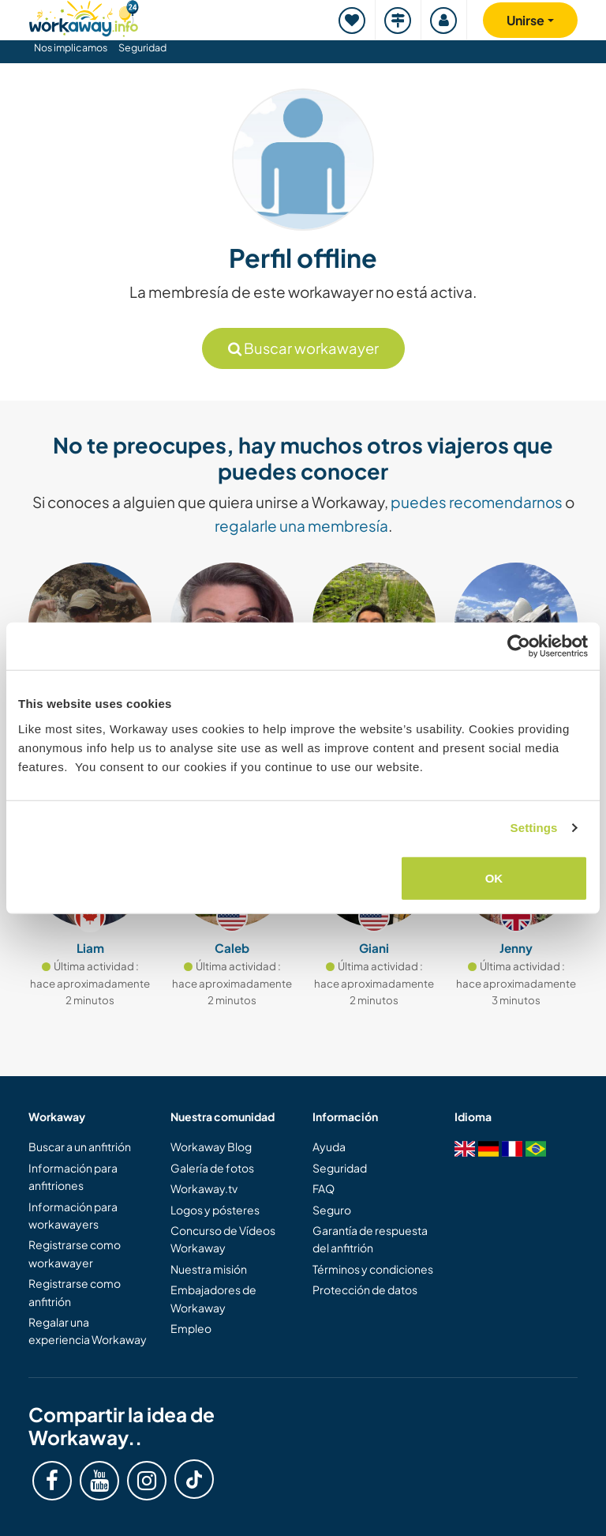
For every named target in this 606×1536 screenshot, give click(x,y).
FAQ (323, 1188)
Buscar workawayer (303, 348)
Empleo (190, 1328)
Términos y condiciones (372, 1269)
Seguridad (142, 47)
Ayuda (329, 1146)
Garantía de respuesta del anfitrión (370, 1239)
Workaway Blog (211, 1146)
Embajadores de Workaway (213, 1298)
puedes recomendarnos (477, 501)
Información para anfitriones (73, 1176)
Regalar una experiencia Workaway (87, 1330)
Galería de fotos (212, 1168)
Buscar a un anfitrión (79, 1146)
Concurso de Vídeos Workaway (222, 1239)
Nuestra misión (208, 1269)
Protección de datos (364, 1289)
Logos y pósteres (215, 1210)
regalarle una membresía (301, 525)
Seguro (331, 1210)
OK (494, 877)
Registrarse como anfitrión (74, 1292)
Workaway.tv (204, 1188)
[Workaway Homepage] (83, 16)
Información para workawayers (73, 1215)
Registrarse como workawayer (74, 1253)
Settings (534, 827)
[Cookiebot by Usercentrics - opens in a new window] (519, 646)
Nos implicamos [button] (70, 47)
